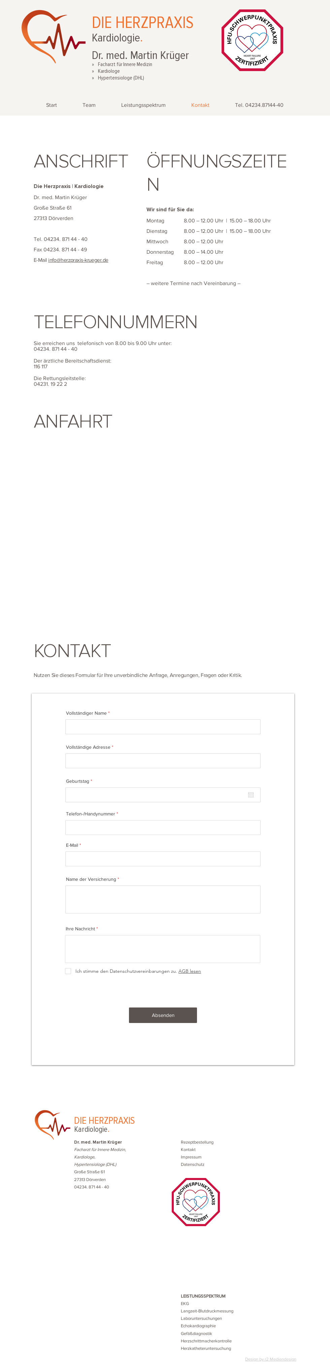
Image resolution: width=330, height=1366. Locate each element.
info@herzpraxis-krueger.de (78, 260)
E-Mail (72, 845)
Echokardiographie (198, 1325)
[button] (197, 1142)
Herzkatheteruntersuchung (206, 1348)
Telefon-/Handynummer (90, 813)
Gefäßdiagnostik (196, 1333)
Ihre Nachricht (80, 928)
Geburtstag (80, 781)
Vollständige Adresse (88, 747)
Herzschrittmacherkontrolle (206, 1340)
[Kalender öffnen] (251, 795)
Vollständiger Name (86, 713)
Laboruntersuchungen (201, 1318)
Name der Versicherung (91, 879)
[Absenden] (163, 1015)
